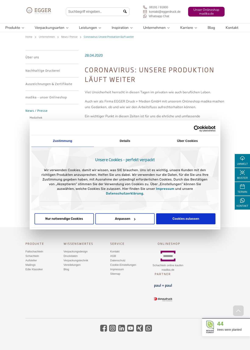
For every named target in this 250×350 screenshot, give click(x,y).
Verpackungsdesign (76, 251)
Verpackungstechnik (76, 260)
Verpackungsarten (51, 28)
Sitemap (115, 273)
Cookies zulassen (185, 219)
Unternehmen (156, 28)
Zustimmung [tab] (62, 141)
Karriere (188, 28)
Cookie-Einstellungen (123, 264)
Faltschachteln (34, 251)
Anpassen (125, 219)
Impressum (165, 189)
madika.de (168, 269)
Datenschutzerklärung (124, 194)
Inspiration (122, 28)
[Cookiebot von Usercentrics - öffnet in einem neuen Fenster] (196, 128)
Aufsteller (31, 260)
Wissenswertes (78, 243)
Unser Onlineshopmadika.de (206, 11)
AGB (113, 256)
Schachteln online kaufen (168, 265)
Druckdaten (71, 256)
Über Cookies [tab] (187, 141)
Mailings (30, 264)
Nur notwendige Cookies (64, 219)
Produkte (14, 28)
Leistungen (90, 28)
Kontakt (232, 27)
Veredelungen (72, 264)
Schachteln (32, 256)
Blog (211, 27)
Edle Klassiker (34, 269)
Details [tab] (125, 141)
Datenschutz (117, 260)
